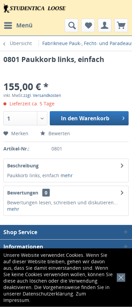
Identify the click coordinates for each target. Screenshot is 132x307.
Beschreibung (23, 165)
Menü (18, 24)
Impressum (16, 300)
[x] (120, 276)
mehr (67, 175)
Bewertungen (22, 192)
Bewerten (55, 133)
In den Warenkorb (93, 117)
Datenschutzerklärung (48, 293)
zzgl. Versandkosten (42, 95)
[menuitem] (18, 25)
